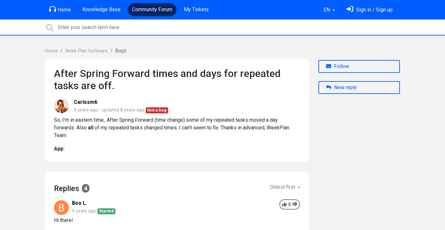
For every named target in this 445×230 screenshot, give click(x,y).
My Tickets (196, 9)
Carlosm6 (85, 102)
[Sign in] (369, 9)
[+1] (284, 204)
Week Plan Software (86, 51)
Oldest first (283, 187)
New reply (341, 87)
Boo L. (79, 203)
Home (60, 9)
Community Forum (152, 9)
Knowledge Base (101, 9)
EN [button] (327, 10)
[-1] (295, 204)
